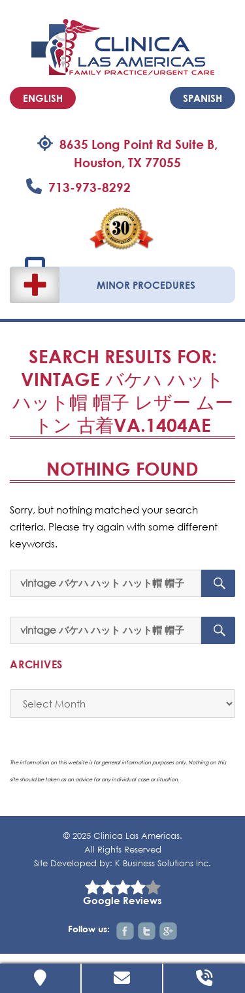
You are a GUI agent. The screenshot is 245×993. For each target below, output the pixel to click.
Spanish (202, 98)
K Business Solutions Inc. (163, 863)
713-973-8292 (89, 187)
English (43, 98)
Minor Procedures (146, 285)
